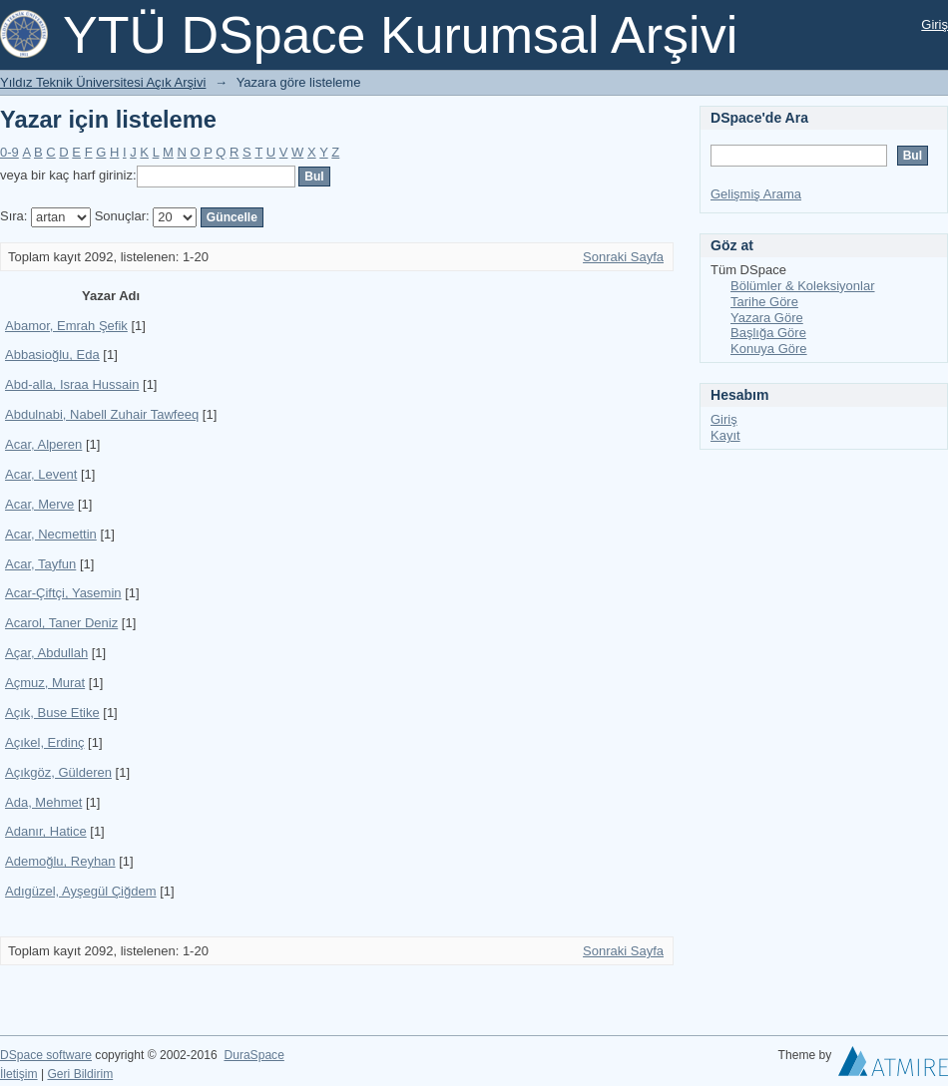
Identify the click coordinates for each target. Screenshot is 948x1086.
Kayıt (725, 435)
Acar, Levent (41, 474)
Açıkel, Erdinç (44, 742)
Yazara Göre (766, 317)
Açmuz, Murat (45, 682)
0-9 (9, 152)
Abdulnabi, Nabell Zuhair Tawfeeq (102, 414)
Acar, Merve (39, 504)
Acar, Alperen (43, 444)
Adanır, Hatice (46, 831)
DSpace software (46, 1055)
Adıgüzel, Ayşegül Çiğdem (81, 891)
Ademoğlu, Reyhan (60, 861)
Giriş (934, 24)
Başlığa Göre (768, 332)
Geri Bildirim (80, 1074)
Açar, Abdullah (46, 652)
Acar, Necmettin (51, 534)
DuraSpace (253, 1055)
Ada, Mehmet (43, 802)
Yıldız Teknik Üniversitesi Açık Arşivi (103, 82)
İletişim (19, 1074)
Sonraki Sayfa (623, 256)
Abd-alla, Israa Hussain (72, 384)
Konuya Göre (768, 348)
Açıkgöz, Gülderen (58, 772)
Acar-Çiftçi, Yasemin (63, 592)
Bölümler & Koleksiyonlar (802, 285)
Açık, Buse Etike (52, 712)
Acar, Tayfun (40, 563)
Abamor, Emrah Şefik (66, 325)
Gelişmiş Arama (756, 193)
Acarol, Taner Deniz (61, 622)
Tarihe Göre (764, 301)
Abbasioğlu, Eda (52, 354)
